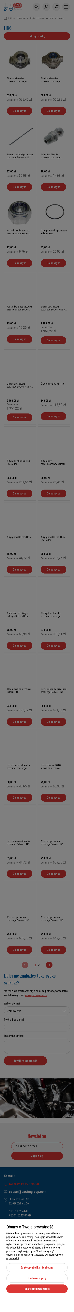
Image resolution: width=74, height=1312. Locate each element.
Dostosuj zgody (37, 1278)
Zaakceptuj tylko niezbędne (37, 1267)
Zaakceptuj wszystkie (37, 1288)
